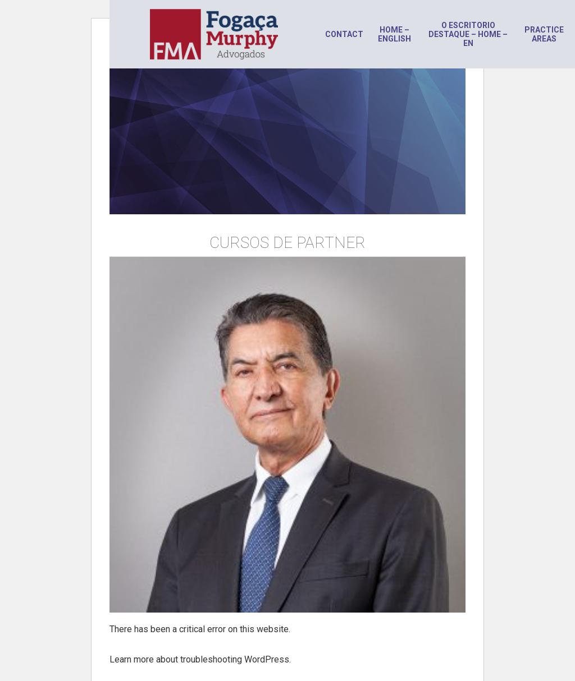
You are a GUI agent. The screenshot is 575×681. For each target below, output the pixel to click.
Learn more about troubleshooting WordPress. (200, 659)
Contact (344, 34)
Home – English (394, 34)
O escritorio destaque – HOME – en (468, 34)
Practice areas (544, 34)
